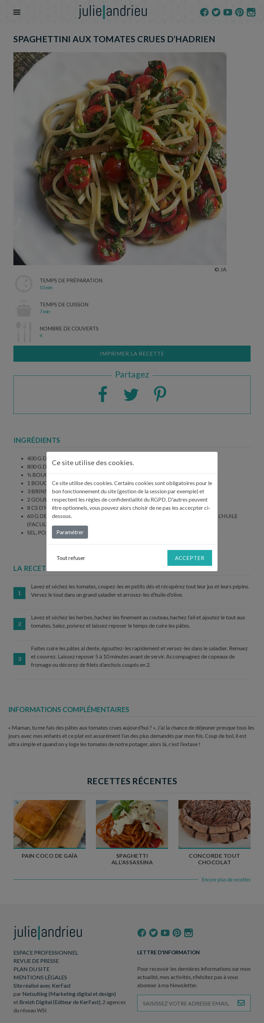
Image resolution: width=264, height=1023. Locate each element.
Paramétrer (70, 532)
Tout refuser (70, 557)
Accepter (190, 558)
